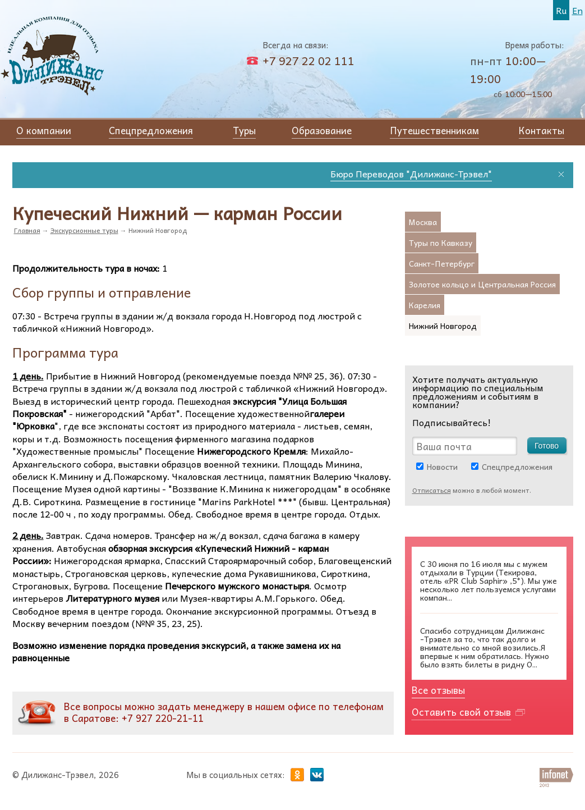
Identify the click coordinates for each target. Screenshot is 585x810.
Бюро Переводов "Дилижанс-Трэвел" (416, 173)
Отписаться (431, 490)
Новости (442, 466)
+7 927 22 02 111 (308, 61)
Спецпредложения (517, 466)
